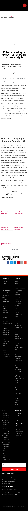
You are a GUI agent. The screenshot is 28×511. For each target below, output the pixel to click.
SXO (14, 508)
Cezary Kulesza (14, 82)
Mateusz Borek (21, 82)
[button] (22, 5)
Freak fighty (23, 78)
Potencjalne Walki (19, 253)
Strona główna (4, 16)
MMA (17, 249)
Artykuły (10, 16)
